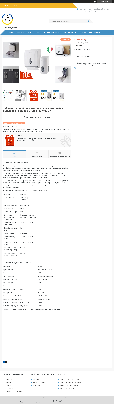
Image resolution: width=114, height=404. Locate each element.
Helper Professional (39, 382)
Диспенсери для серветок (69, 385)
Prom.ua (68, 398)
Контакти (9, 379)
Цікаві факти (10, 388)
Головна (10, 32)
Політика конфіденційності (89, 402)
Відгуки (83, 32)
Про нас (37, 32)
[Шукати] (88, 21)
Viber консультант (70, 32)
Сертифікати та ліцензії (14, 391)
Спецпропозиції (95, 32)
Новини (8, 385)
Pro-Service (37, 379)
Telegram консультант (51, 32)
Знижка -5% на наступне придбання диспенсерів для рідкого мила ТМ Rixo (37, 139)
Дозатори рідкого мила (68, 388)
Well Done (36, 385)
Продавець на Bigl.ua (57, 400)
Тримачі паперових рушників (70, 382)
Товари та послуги (23, 32)
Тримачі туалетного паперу (69, 379)
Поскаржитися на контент (70, 402)
